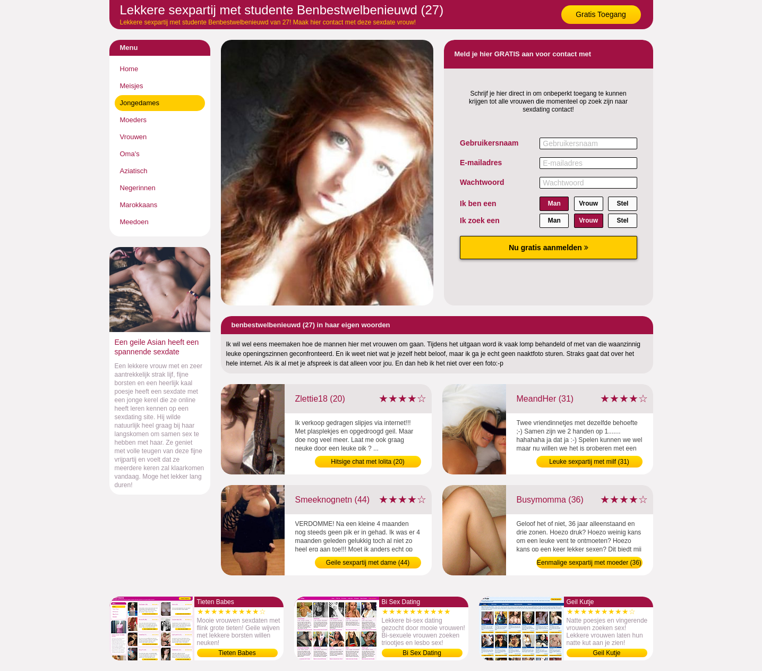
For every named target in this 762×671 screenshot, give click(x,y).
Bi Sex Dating (422, 653)
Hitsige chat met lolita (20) (368, 461)
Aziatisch (134, 171)
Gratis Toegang (601, 14)
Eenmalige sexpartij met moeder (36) (589, 562)
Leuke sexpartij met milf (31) (589, 461)
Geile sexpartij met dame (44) (367, 562)
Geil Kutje (606, 653)
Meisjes (131, 86)
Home (129, 69)
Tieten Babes (236, 653)
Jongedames (139, 103)
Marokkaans (139, 205)
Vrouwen (133, 137)
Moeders (133, 120)
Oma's (130, 154)
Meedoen (134, 222)
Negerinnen (138, 188)
